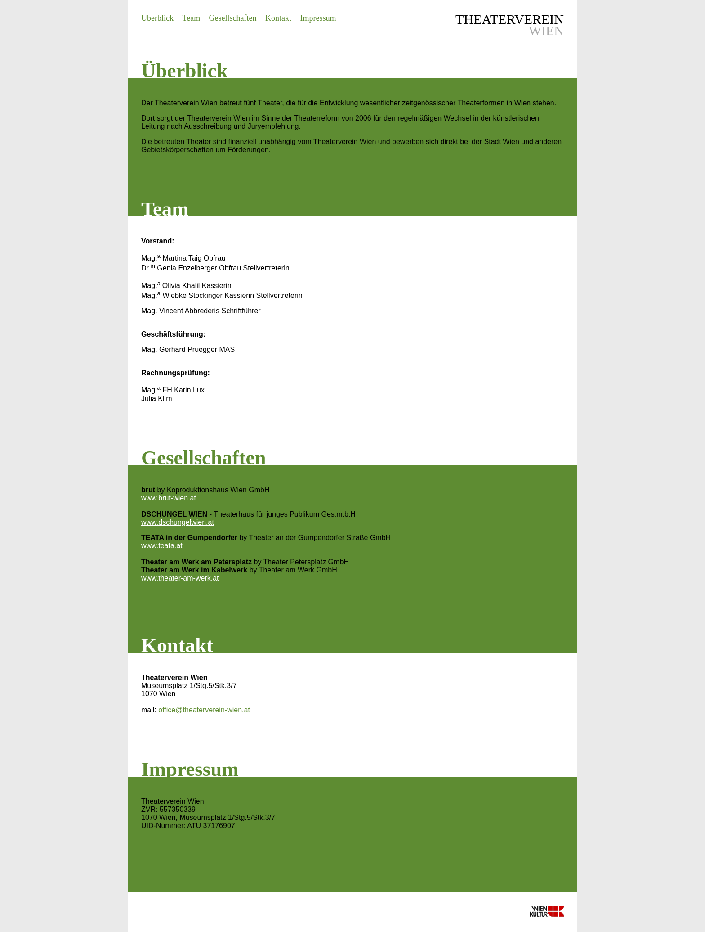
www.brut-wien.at (168, 498)
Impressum (318, 18)
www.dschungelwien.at (177, 522)
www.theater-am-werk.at (180, 578)
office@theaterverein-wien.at (204, 710)
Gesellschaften (233, 18)
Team (191, 18)
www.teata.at (162, 545)
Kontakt (278, 18)
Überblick (157, 18)
